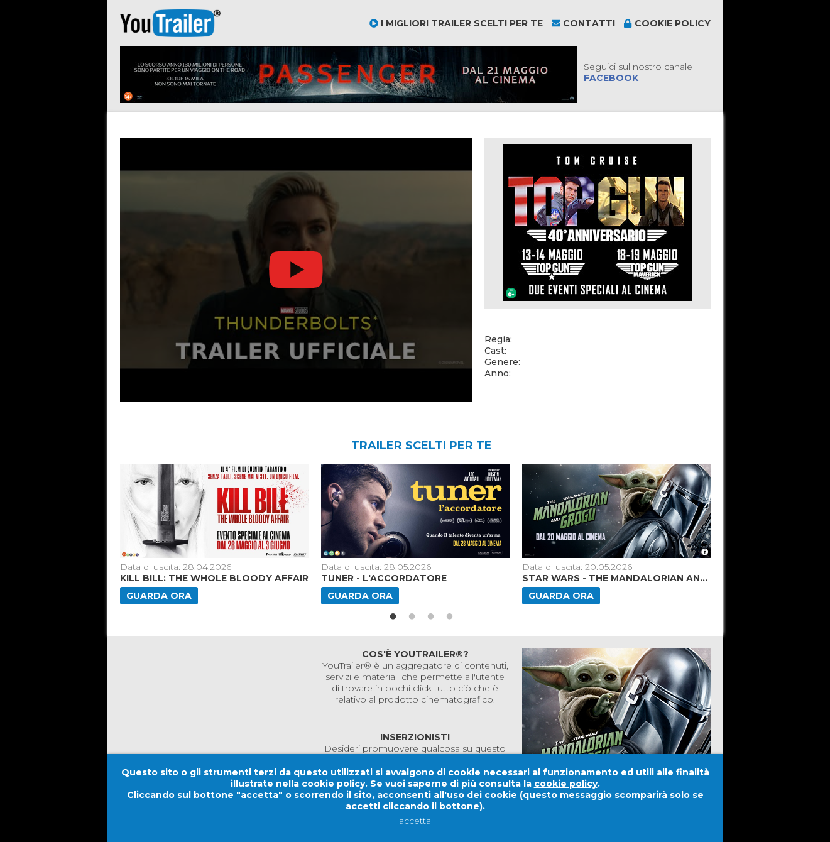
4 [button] (450, 617)
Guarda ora (159, 595)
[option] (215, 534)
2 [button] (412, 617)
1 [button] (393, 617)
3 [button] (431, 617)
